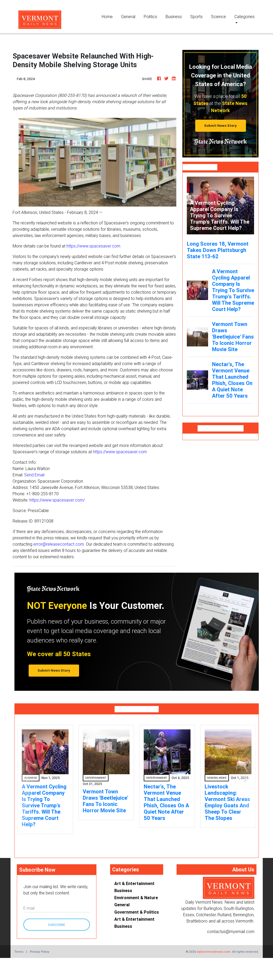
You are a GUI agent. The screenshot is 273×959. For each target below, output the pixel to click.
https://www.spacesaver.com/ (57, 500)
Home (109, 16)
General (128, 16)
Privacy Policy (39, 951)
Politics (150, 16)
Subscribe (56, 925)
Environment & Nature (136, 897)
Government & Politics (136, 912)
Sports (196, 16)
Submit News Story (220, 125)
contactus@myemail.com (230, 931)
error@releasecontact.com (58, 544)
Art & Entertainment (134, 883)
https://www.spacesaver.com (93, 246)
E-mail (28, 908)
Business (174, 16)
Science (218, 16)
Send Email (34, 474)
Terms (18, 951)
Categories (244, 16)
